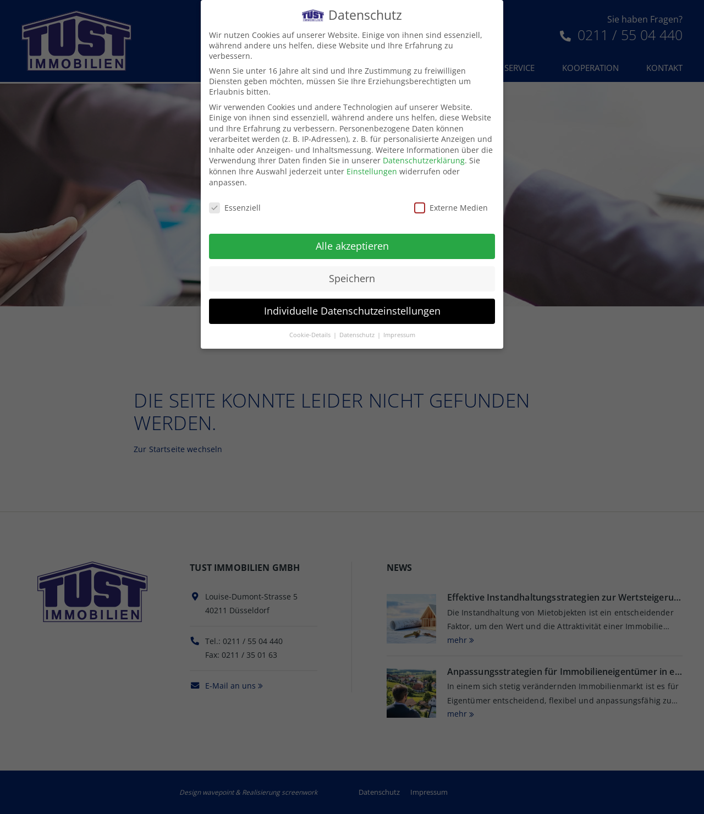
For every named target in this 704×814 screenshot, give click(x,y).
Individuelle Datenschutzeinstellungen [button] (352, 309)
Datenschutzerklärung (424, 159)
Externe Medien (451, 206)
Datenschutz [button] (357, 333)
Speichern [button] (352, 277)
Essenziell (235, 206)
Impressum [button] (399, 333)
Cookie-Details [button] (310, 333)
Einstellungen (371, 170)
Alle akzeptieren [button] (352, 244)
